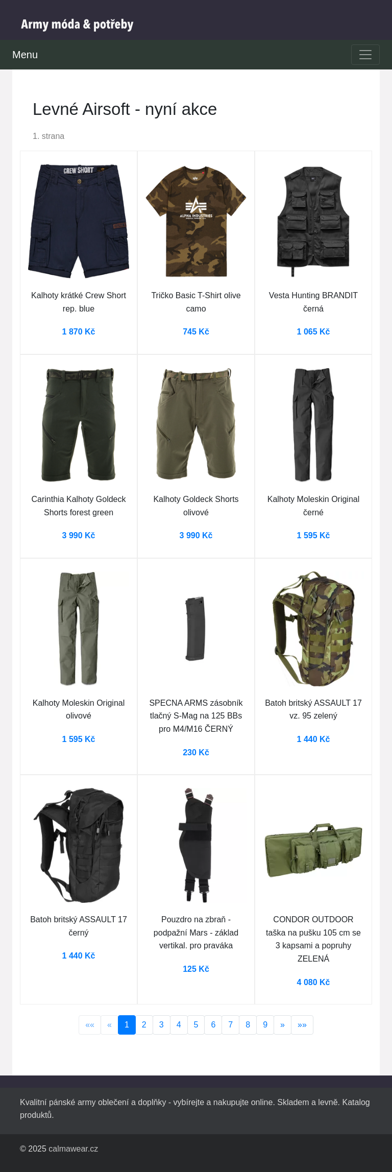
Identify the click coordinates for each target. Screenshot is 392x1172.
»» (302, 1024)
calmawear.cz (73, 1148)
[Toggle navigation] (365, 54)
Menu (25, 54)
